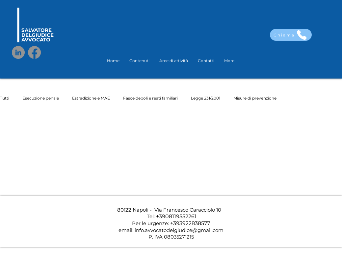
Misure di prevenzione (254, 98)
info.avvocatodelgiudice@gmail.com (179, 230)
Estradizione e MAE (91, 98)
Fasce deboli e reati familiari (150, 98)
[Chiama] (291, 35)
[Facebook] (34, 52)
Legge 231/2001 (205, 98)
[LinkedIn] (18, 52)
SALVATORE (36, 30)
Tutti (4, 98)
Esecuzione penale (40, 98)
